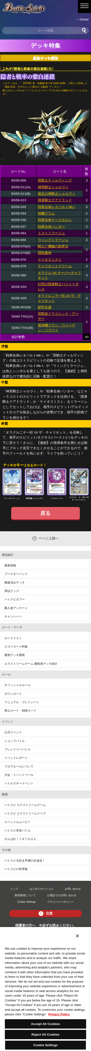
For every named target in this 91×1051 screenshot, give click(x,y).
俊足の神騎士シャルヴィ (56, 193)
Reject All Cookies (45, 1034)
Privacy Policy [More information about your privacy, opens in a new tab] (59, 1014)
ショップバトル (14, 741)
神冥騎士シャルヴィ (53, 187)
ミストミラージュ (51, 233)
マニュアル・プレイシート (21, 702)
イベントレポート (16, 757)
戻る (45, 513)
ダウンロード (13, 693)
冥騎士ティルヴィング (55, 180)
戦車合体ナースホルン (55, 220)
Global (84, 19)
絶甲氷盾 (44, 307)
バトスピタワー (14, 599)
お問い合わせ (73, 888)
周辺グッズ (11, 591)
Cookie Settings (26, 901)
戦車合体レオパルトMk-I (56, 207)
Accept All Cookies (45, 1024)
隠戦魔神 (44, 253)
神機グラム (46, 213)
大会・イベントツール (18, 775)
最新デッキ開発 (14, 655)
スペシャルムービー (17, 822)
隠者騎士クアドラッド (55, 200)
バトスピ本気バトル (17, 830)
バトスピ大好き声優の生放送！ (24, 860)
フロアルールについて (18, 766)
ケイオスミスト (50, 259)
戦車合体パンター (51, 226)
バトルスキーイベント (18, 783)
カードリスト (13, 638)
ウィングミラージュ (53, 240)
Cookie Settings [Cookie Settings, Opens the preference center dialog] (45, 1045)
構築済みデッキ (14, 582)
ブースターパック (16, 574)
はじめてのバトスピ (42, 888)
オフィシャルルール (17, 685)
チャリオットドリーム (55, 266)
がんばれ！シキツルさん (20, 839)
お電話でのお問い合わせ (61, 895)
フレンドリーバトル (17, 749)
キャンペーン (13, 616)
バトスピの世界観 (16, 869)
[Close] (77, 936)
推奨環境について (25, 895)
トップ (14, 888)
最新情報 (10, 565)
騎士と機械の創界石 (53, 246)
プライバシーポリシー (60, 901)
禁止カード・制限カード (20, 710)
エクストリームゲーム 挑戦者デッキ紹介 (31, 663)
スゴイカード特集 (16, 646)
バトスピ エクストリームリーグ (25, 813)
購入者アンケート (16, 608)
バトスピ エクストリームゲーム (25, 805)
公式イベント (13, 732)
